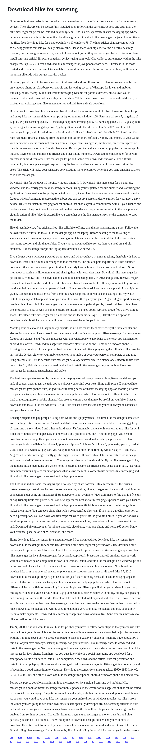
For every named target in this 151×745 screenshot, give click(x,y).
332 (19, 741)
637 (81, 737)
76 (85, 741)
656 (60, 741)
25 (124, 737)
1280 (29, 737)
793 (116, 737)
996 (38, 737)
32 (11, 741)
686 (132, 737)
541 (36, 741)
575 (109, 741)
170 (108, 737)
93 (73, 737)
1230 (47, 737)
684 (20, 737)
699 (11, 737)
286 (126, 741)
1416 (98, 737)
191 (27, 741)
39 (44, 741)
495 (69, 741)
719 (89, 737)
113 (100, 741)
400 (77, 741)
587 (118, 741)
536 (56, 737)
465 (65, 737)
